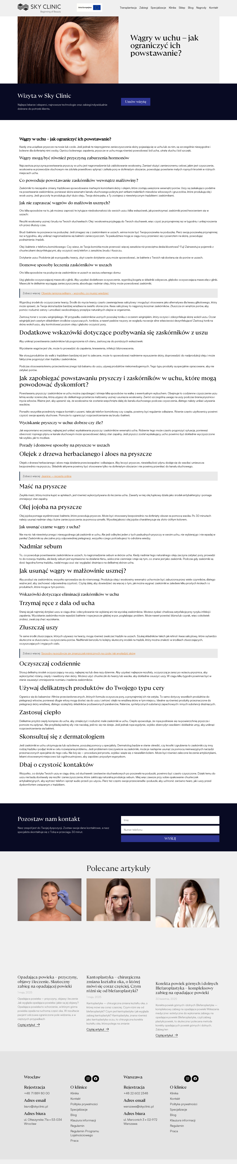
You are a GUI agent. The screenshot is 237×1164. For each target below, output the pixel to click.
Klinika (172, 7)
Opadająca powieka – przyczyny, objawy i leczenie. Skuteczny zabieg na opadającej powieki (48, 981)
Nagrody (201, 7)
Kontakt (213, 7)
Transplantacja (128, 7)
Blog (190, 7)
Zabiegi (143, 7)
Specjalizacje (158, 7)
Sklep (182, 7)
